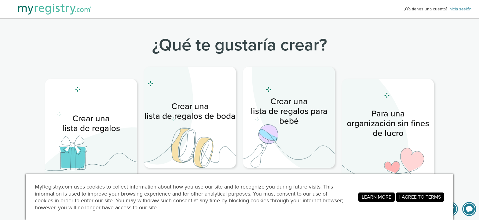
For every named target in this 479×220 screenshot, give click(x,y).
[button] (469, 209)
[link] (91, 129)
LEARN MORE (376, 196)
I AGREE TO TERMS (420, 196)
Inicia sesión (460, 9)
